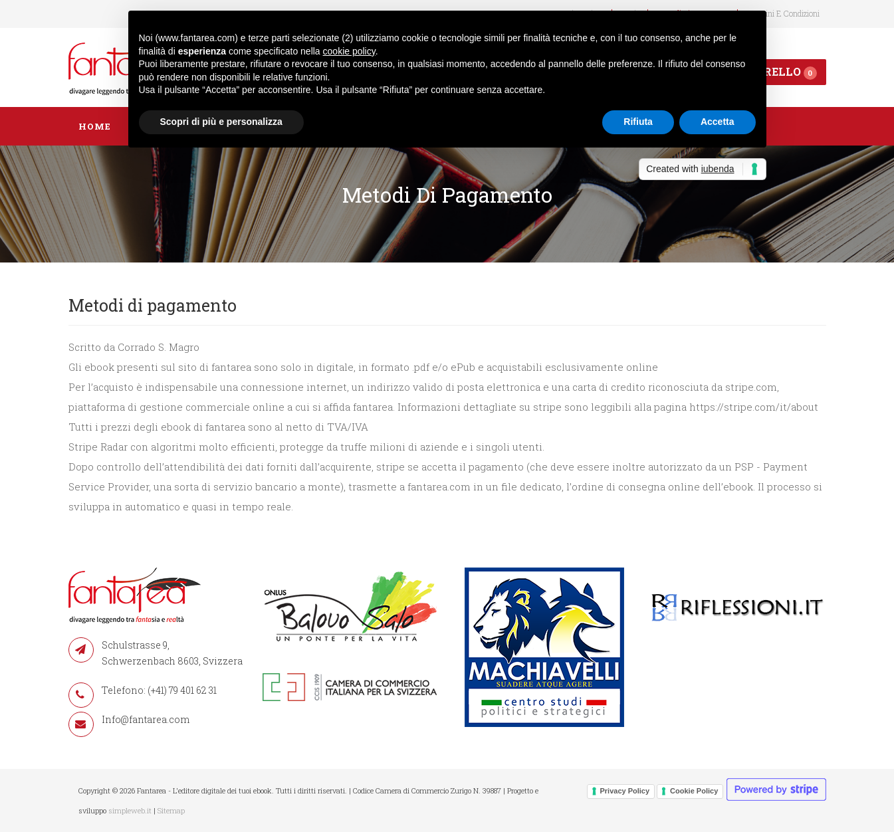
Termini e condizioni (784, 13)
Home (94, 126)
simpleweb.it (130, 810)
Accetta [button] (717, 121)
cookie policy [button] (349, 51)
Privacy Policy (625, 791)
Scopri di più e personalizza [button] (221, 121)
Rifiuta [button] (638, 121)
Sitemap (171, 810)
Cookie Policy (694, 791)
